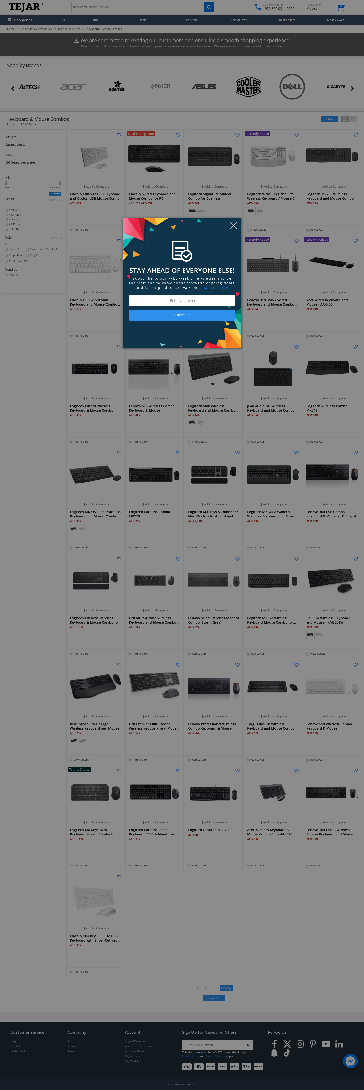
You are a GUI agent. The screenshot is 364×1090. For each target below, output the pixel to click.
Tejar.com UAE (213, 287)
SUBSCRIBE (182, 315)
